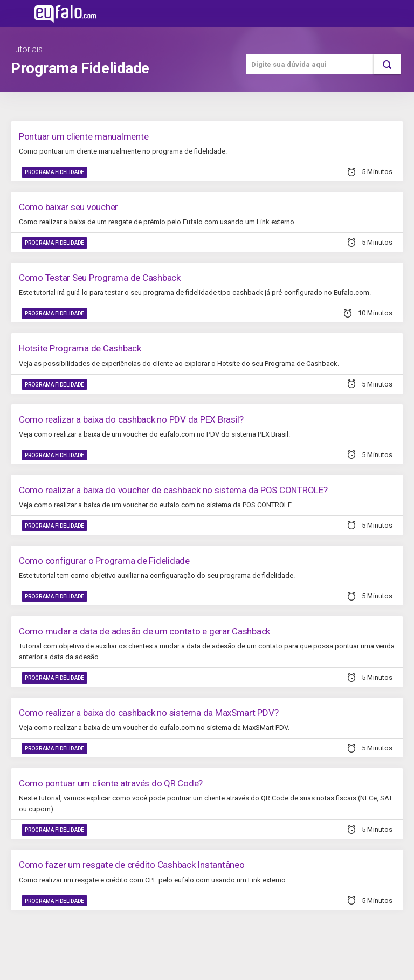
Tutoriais (27, 49)
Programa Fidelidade (54, 172)
